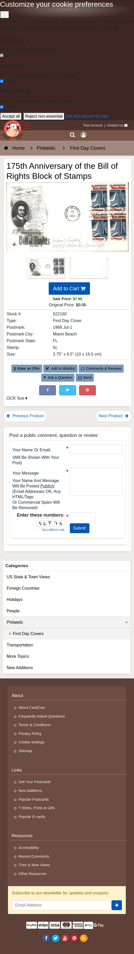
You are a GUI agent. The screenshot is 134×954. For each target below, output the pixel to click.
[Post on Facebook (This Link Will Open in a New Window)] (47, 390)
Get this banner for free (87, 116)
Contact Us (115, 125)
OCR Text (15, 398)
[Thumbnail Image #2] (88, 269)
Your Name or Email (31, 450)
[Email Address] (62, 905)
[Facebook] (46, 938)
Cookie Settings (32, 742)
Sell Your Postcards (35, 782)
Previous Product (25, 416)
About (17, 695)
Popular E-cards (32, 817)
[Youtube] (65, 938)
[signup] (117, 905)
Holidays (14, 599)
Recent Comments (34, 856)
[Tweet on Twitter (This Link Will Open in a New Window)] (67, 390)
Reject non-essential (44, 116)
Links (17, 770)
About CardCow (32, 708)
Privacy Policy (30, 734)
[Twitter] (55, 938)
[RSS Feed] (83, 938)
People (13, 611)
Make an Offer (27, 368)
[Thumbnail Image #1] (47, 269)
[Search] (72, 135)
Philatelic (67, 622)
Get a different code (53, 529)
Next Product (114, 416)
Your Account (93, 125)
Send (84, 377)
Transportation (20, 645)
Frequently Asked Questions (42, 716)
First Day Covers (25, 633)
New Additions (20, 668)
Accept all (11, 116)
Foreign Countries (23, 588)
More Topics (18, 656)
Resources (22, 835)
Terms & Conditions (35, 725)
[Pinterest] (74, 938)
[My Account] (83, 135)
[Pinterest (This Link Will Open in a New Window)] (87, 390)
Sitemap (25, 751)
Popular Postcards (34, 799)
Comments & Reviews (101, 368)
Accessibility (29, 848)
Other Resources (33, 874)
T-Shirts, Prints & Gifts (37, 808)
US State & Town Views (28, 577)
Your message (25, 473)
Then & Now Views (34, 865)
